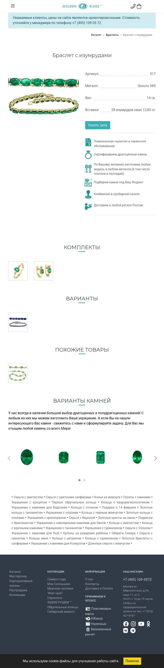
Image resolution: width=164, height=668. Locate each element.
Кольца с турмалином (101, 538)
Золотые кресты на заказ (116, 518)
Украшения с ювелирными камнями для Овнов (71, 523)
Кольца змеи (38, 538)
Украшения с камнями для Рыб (35, 533)
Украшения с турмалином (103, 528)
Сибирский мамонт (61, 612)
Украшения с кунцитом (29, 502)
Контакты (92, 584)
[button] (79, 480)
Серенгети (54, 598)
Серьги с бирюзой (82, 518)
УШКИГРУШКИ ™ (59, 602)
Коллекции (17, 595)
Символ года (56, 579)
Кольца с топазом (84, 507)
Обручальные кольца (62, 607)
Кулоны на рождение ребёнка (85, 533)
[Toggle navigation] (12, 6)
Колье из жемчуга (107, 497)
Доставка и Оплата (99, 588)
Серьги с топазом (137, 528)
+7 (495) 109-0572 (137, 580)
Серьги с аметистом (28, 497)
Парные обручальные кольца (74, 502)
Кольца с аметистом (124, 523)
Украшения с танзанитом (63, 528)
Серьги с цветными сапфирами (68, 497)
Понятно (132, 661)
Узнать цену (97, 125)
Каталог (96, 34)
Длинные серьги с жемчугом (109, 543)
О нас (89, 579)
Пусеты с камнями (136, 497)
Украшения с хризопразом (46, 518)
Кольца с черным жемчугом (102, 513)
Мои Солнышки (58, 584)
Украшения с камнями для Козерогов (58, 543)
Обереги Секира (124, 533)
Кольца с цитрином (66, 538)
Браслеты (112, 34)
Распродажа (18, 590)
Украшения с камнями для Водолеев (39, 507)
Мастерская (18, 576)
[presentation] (8, 457)
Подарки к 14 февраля (119, 507)
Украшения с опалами (62, 513)
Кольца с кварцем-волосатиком (125, 502)
